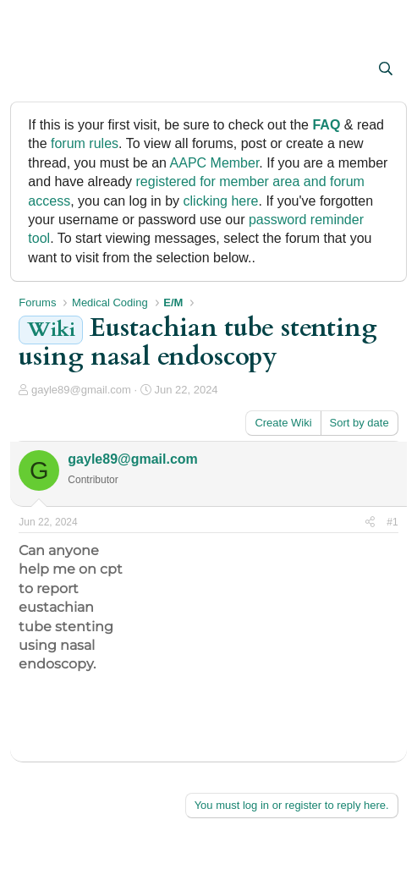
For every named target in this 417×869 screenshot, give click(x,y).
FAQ (326, 125)
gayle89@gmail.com (81, 389)
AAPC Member (215, 163)
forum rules (84, 143)
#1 (392, 522)
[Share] (370, 522)
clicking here (221, 201)
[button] (33, 70)
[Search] (386, 69)
